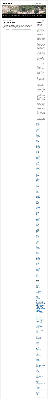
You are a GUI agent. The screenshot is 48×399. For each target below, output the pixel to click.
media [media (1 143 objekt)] (37, 315)
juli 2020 (37, 181)
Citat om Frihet (29, 15)
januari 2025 (37, 135)
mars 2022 (37, 164)
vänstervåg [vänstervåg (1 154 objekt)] (38, 322)
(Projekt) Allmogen (38, 324)
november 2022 (38, 157)
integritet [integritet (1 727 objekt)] (38, 308)
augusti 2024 (37, 139)
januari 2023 (37, 155)
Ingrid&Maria (38, 352)
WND (37, 394)
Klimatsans (37, 361)
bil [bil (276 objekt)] (39, 302)
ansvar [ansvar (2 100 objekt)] (37, 302)
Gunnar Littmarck (38, 350)
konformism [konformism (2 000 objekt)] (39, 311)
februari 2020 (38, 185)
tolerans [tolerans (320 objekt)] (43, 320)
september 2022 (38, 159)
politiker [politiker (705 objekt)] (42, 317)
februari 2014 (38, 246)
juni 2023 (37, 151)
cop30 (15, 29)
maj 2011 (37, 274)
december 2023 (38, 146)
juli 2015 (37, 232)
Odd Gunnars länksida (38, 375)
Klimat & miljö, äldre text (39, 293)
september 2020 (38, 179)
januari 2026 (37, 125)
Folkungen (37, 342)
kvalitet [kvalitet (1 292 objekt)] (42, 312)
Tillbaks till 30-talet (38, 23)
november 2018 (38, 198)
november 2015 (38, 228)
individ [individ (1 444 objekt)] (41, 307)
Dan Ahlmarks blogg (38, 337)
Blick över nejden (38, 332)
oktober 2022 (37, 158)
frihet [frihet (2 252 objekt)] (37, 306)
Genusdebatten (38, 347)
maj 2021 (37, 172)
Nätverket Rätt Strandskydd (39, 369)
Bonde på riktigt (38, 333)
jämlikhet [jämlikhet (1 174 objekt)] (42, 308)
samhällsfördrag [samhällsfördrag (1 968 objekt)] (40, 319)
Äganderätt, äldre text (38, 282)
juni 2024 (37, 141)
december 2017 (38, 207)
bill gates (13, 29)
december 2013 (38, 248)
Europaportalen (38, 341)
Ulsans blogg (37, 392)
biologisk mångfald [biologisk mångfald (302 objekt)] (38, 303)
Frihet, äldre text (38, 287)
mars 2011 (37, 276)
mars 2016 (37, 225)
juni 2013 (37, 253)
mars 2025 (37, 133)
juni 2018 (37, 202)
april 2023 (37, 153)
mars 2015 (37, 235)
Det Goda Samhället (38, 338)
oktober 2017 (37, 209)
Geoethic (37, 348)
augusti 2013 (37, 251)
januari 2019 (37, 196)
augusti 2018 (37, 200)
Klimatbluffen (15, 15)
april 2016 (37, 224)
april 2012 (37, 265)
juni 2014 (37, 243)
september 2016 (38, 220)
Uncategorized (38, 298)
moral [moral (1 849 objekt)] (42, 315)
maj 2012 (37, 264)
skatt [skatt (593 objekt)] (36, 320)
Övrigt (25, 15)
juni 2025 (37, 131)
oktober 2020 (37, 178)
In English (37, 15)
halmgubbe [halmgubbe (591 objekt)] (37, 307)
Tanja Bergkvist (38, 387)
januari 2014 (37, 247)
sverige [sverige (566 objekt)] (41, 320)
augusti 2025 (37, 129)
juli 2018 (37, 201)
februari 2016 (38, 226)
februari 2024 (38, 144)
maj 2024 (37, 142)
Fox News (37, 343)
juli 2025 (37, 130)
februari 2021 (38, 175)
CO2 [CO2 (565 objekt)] (36, 304)
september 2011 (38, 271)
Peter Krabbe (37, 377)
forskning (17, 29)
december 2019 (38, 187)
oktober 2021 (37, 168)
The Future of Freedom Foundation (40, 389)
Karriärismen (37, 292)
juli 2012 (37, 262)
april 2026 (37, 122)
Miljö (37, 295)
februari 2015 (38, 236)
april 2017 (37, 214)
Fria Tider (37, 344)
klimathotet (29, 29)
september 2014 (38, 240)
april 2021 (37, 173)
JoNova (37, 353)
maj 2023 (37, 152)
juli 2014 (37, 242)
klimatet (27, 29)
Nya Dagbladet (38, 372)
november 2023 (38, 147)
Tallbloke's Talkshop (38, 386)
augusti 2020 (37, 180)
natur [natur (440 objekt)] (41, 316)
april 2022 (37, 163)
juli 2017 (37, 211)
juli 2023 (37, 150)
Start (3, 15)
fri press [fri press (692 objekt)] (40, 306)
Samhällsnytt (37, 380)
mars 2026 (37, 123)
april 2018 (37, 204)
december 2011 (38, 268)
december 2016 (38, 217)
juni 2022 (37, 161)
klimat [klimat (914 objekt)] (37, 309)
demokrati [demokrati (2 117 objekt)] (40, 304)
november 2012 (38, 259)
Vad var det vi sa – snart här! (9, 22)
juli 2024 (37, 140)
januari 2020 (37, 186)
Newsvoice (37, 371)
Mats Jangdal (11, 23)
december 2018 (38, 197)
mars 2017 (37, 215)
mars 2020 (37, 184)
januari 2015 (37, 237)
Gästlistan (33, 15)
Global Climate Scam (38, 349)
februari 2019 (38, 195)
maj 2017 (37, 213)
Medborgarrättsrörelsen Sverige (40, 367)
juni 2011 (37, 273)
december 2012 (38, 258)
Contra (37, 336)
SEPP (37, 382)
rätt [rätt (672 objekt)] (44, 317)
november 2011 (38, 269)
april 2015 (37, 234)
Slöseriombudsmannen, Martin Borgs (40, 383)
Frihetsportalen (7, 3)
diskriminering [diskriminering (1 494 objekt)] (39, 305)
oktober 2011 (37, 270)
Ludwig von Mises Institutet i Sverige (40, 365)
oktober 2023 (37, 148)
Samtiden (37, 381)
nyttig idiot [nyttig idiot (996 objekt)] (38, 317)
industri (20, 29)
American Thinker (38, 325)
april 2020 (37, 183)
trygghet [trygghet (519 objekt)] (38, 321)
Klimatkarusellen (38, 360)
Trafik (19, 15)
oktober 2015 (37, 229)
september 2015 (38, 230)
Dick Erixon (37, 339)
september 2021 (38, 169)
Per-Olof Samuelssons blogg (39, 376)
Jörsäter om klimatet (38, 355)
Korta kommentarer (7, 15)
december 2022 (38, 156)
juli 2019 (37, 191)
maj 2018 (37, 203)
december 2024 (38, 136)
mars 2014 (37, 245)
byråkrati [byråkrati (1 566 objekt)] (42, 303)
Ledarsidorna (37, 363)
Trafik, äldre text (38, 297)
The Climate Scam (38, 388)
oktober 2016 (37, 219)
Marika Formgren (38, 366)
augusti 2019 (37, 190)
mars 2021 (37, 174)
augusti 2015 (37, 231)
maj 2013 (37, 254)
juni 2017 (37, 212)
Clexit (37, 335)
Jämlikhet (37, 290)
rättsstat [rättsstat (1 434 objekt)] (37, 318)
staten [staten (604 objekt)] (38, 320)
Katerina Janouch (38, 358)
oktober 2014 (37, 239)
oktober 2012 (37, 260)
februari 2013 (38, 256)
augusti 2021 (37, 170)
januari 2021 (37, 176)
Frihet (12, 15)
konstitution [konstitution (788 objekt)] (38, 312)
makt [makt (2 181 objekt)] (38, 313)
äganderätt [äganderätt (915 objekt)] (43, 322)
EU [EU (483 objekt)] (43, 305)
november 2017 (38, 208)
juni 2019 (37, 192)
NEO (37, 370)
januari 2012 (37, 267)
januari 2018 (37, 206)
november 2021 (38, 167)
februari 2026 (38, 124)
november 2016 (38, 218)
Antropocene (37, 327)
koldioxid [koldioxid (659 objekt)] (40, 309)
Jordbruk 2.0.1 (38, 354)
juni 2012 (37, 263)
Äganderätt (22, 15)
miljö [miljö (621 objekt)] (39, 315)
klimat (24, 29)
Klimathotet (37, 359)
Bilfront (37, 331)
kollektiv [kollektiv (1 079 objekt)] (38, 310)
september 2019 (38, 189)
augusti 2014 (37, 241)
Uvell (37, 393)
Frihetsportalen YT (38, 346)
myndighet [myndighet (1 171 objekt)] (38, 316)
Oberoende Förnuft (38, 374)
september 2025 (38, 128)
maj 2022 (37, 162)
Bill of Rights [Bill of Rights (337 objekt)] (41, 302)
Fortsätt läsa (19, 27)
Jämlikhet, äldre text (38, 291)
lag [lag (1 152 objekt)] (36, 313)
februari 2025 (38, 134)
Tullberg (37, 391)
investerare (22, 29)
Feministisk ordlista (38, 285)
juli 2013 (37, 252)
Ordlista (40, 15)
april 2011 (37, 275)
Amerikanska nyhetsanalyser (39, 326)
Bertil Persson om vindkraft (39, 330)
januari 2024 (37, 145)
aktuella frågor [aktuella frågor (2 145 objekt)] (40, 301)
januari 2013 (37, 257)
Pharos (37, 378)
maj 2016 (37, 223)
